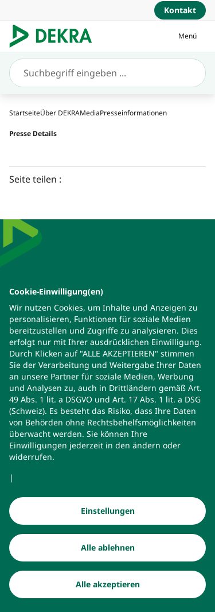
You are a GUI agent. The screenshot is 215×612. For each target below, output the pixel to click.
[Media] (90, 113)
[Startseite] (24, 113)
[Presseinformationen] (133, 113)
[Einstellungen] (107, 527)
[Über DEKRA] (60, 113)
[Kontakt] (180, 10)
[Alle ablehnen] (107, 564)
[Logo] (55, 36)
